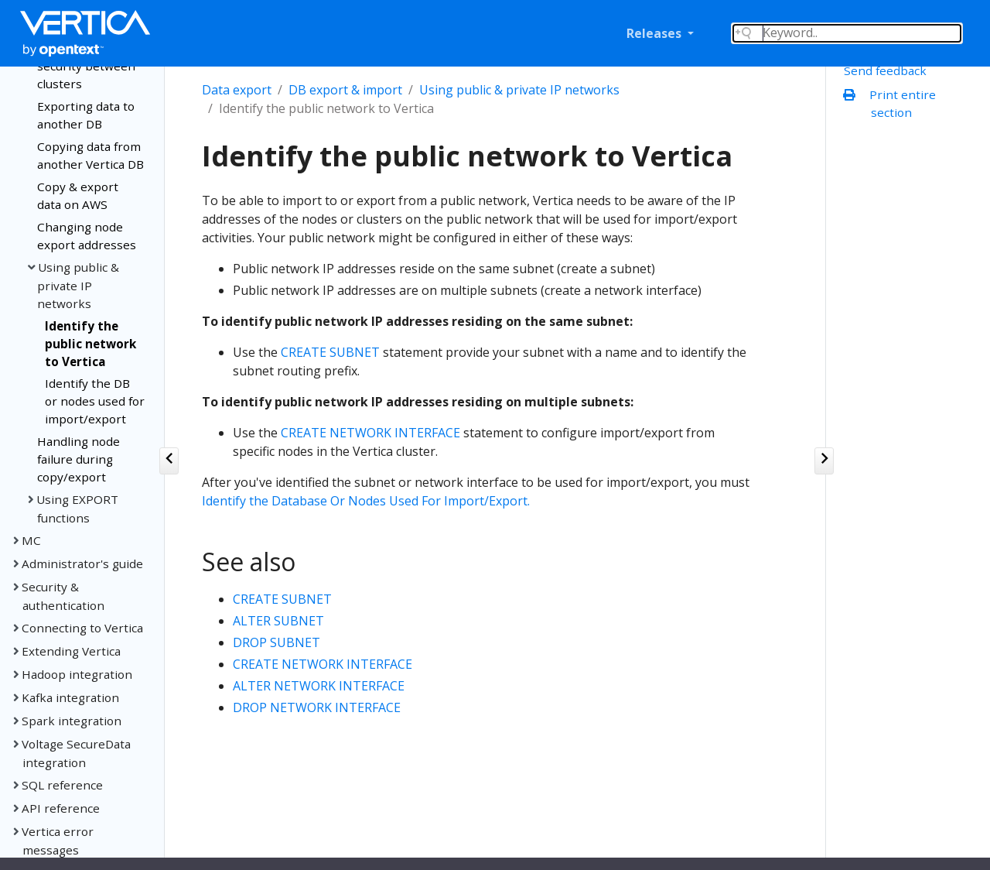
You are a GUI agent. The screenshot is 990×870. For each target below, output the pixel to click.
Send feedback (885, 70)
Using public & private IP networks (519, 89)
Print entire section (893, 103)
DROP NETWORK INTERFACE (317, 707)
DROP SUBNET (276, 642)
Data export (236, 89)
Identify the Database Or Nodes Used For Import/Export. (366, 500)
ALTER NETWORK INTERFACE (319, 685)
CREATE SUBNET (330, 352)
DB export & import (345, 89)
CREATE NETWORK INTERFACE (370, 432)
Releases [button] (655, 33)
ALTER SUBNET (278, 620)
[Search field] (847, 33)
